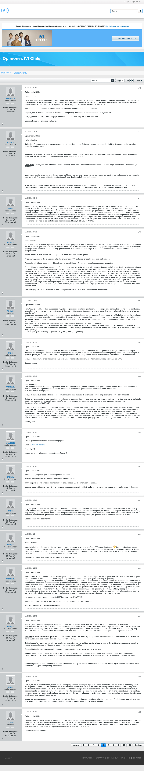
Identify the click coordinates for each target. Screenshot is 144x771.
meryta (10, 142)
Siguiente (138, 745)
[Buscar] (124, 11)
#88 (139, 616)
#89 (139, 676)
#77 (139, 132)
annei (10, 209)
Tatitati (10, 311)
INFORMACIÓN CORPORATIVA (93, 758)
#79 (139, 232)
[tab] (20, 73)
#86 (139, 534)
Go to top (137, 758)
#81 (139, 342)
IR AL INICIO (125, 758)
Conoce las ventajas (126, 39)
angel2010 (10, 387)
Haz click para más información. (117, 26)
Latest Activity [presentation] (20, 73)
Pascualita (10, 98)
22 (130, 745)
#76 (139, 88)
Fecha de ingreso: (10, 108)
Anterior (76, 745)
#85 (139, 500)
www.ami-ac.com (38, 445)
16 (124, 745)
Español (8, 758)
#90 (139, 712)
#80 (139, 301)
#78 (139, 198)
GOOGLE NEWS (113, 758)
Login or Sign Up (132, 2)
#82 (139, 376)
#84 (139, 466)
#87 (139, 568)
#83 (139, 432)
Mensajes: (10, 112)
